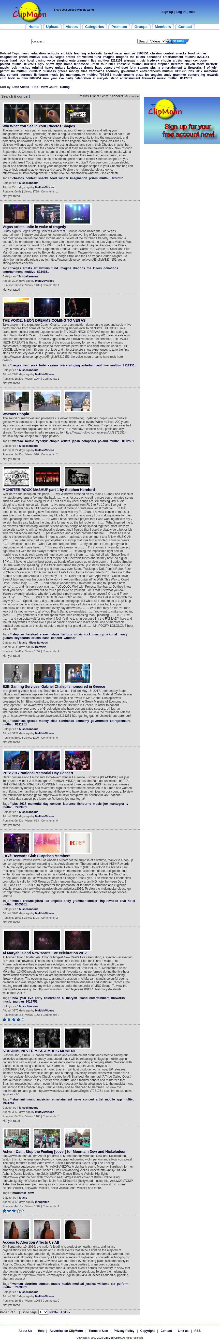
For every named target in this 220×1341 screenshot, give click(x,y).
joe (62, 75)
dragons (122, 57)
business (49, 71)
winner (201, 53)
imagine (108, 57)
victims (87, 57)
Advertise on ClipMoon (66, 1331)
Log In (180, 12)
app (119, 1099)
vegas (59, 57)
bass (98, 67)
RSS (197, 1331)
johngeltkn (42, 1201)
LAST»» (64, 1312)
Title (35, 87)
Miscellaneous (28, 182)
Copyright (147, 1331)
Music (23, 642)
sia (113, 1284)
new (46, 78)
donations (153, 57)
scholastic (95, 53)
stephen (163, 64)
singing (62, 60)
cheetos (156, 53)
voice (51, 60)
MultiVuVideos (44, 187)
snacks (181, 53)
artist (99, 1099)
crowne (128, 75)
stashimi (18, 1099)
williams (103, 1284)
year (54, 78)
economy (112, 71)
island (113, 78)
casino (41, 60)
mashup (24, 67)
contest (169, 53)
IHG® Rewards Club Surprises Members (36, 856)
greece (62, 71)
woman (17, 1284)
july (214, 67)
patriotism (7, 71)
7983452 (35, 71)
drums (88, 67)
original (37, 67)
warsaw (129, 60)
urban (95, 64)
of (208, 67)
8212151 (116, 60)
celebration (83, 78)
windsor (122, 67)
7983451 (105, 75)
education (38, 53)
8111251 (181, 71)
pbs (153, 67)
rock (22, 60)
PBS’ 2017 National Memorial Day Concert (38, 773)
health (66, 1284)
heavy (49, 67)
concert (109, 67)
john (133, 67)
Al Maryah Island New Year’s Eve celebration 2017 (45, 953)
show (50, 64)
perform (122, 1284)
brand (108, 53)
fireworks (195, 67)
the (132, 57)
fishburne (41, 75)
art (63, 53)
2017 (111, 64)
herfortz (211, 64)
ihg (202, 75)
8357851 (48, 57)
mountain (19, 1193)
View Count (49, 87)
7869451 (21, 1287)
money (74, 71)
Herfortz (40, 646)
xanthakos (96, 71)
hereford (177, 64)
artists (70, 57)
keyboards (74, 67)
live (93, 60)
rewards (212, 75)
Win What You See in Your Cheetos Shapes (39, 126)
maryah (102, 78)
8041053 (150, 64)
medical (78, 1284)
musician (43, 1099)
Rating (65, 87)
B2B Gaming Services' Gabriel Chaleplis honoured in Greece (54, 686)
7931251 (8, 1103)
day (2, 75)
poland (5, 64)
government (130, 71)
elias (84, 71)
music (141, 60)
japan (188, 60)
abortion (31, 1284)
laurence (26, 75)
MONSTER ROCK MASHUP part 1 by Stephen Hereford (49, 490)
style (58, 64)
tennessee (81, 64)
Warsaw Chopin (16, 414)
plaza (139, 75)
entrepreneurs (150, 71)
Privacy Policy (124, 1331)
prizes (23, 57)
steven (190, 64)
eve (61, 78)
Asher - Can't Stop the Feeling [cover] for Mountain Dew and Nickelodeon (64, 1152)
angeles (157, 75)
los (147, 75)
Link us (183, 1331)
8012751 (186, 78)
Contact (166, 1331)
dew (31, 1193)
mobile (110, 1099)
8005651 (35, 78)
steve (200, 64)
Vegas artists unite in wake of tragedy (34, 227)
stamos (143, 67)
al (94, 78)
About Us (25, 1331)
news (77, 1099)
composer (200, 60)
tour (104, 64)
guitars (60, 67)
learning (80, 53)
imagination (8, 57)
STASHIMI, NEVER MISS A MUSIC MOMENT (39, 1051)
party (69, 78)
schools (53, 53)
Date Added (20, 87)
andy (167, 75)
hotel (30, 60)
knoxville (123, 64)
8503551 (143, 53)
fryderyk (153, 60)
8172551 (30, 64)
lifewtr (25, 53)
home (68, 64)
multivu (129, 53)
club (3, 78)
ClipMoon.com (112, 1337)
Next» (53, 1312)
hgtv (41, 64)
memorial (210, 71)
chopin (166, 60)
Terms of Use (98, 1331)
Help (192, 12)
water (118, 53)
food (191, 53)
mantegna (73, 75)
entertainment (173, 57)
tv (158, 67)
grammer (179, 75)
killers (140, 57)
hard (13, 60)
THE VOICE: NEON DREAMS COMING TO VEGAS (44, 320)
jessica (90, 1284)
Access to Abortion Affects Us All (31, 1242)
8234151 (203, 57)
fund (98, 57)
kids (69, 53)
